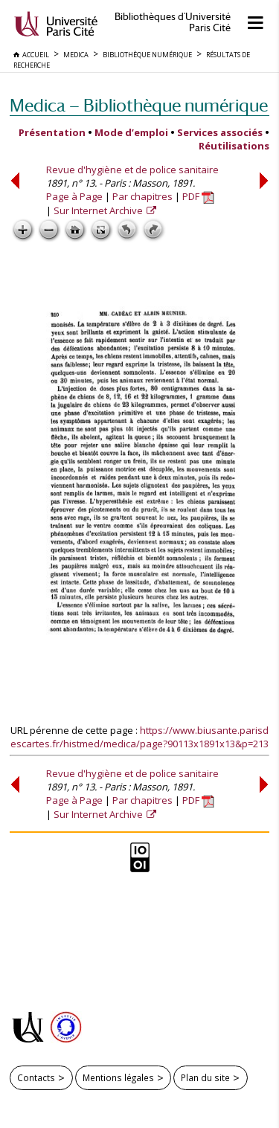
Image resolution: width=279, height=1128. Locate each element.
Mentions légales (118, 1077)
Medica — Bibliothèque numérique (139, 105)
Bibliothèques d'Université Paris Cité (173, 22)
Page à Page (74, 196)
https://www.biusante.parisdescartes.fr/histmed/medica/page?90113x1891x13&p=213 (139, 736)
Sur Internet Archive (99, 210)
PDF (198, 196)
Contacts (36, 1077)
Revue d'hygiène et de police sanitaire (132, 169)
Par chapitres (142, 196)
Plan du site (205, 1077)
